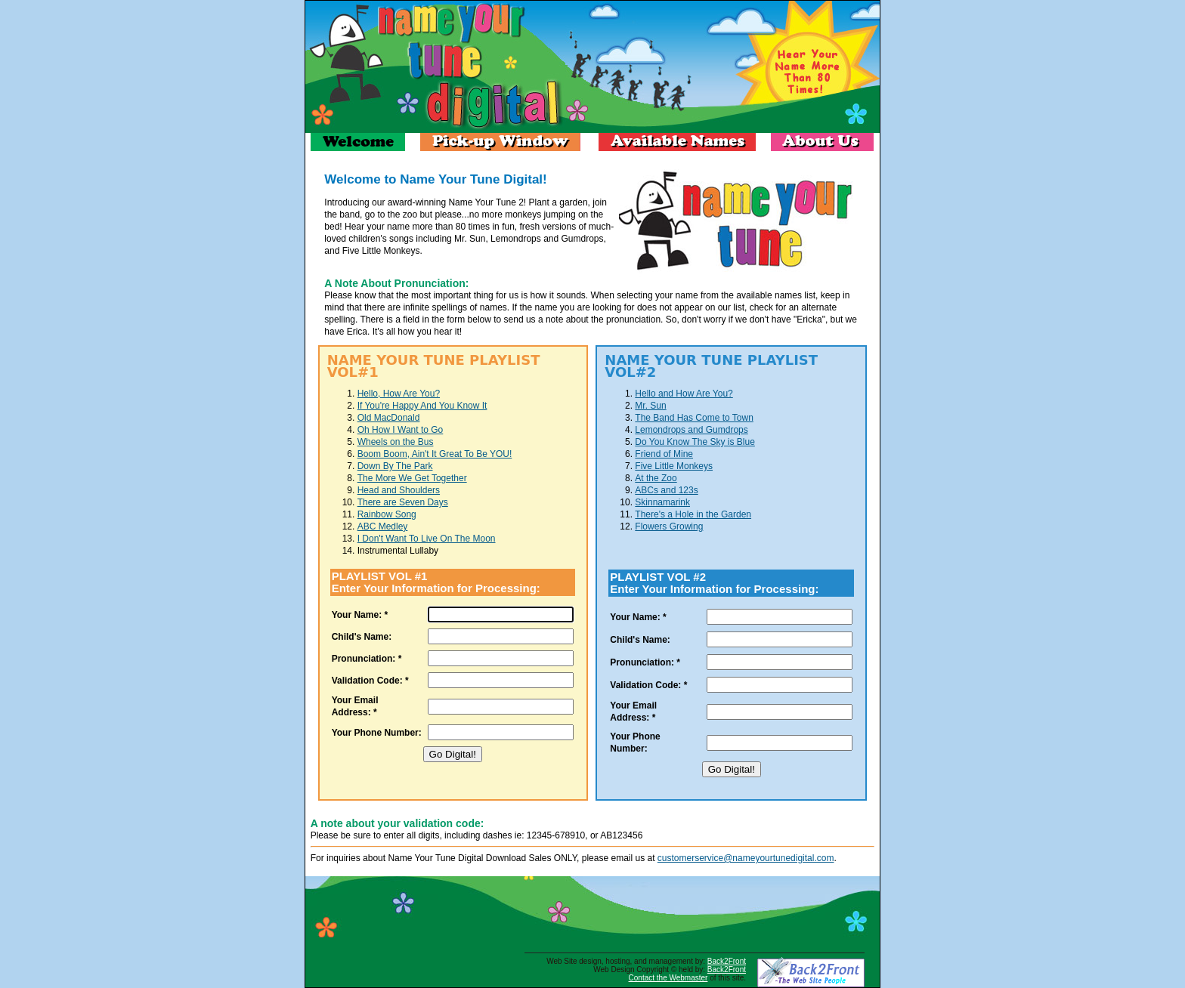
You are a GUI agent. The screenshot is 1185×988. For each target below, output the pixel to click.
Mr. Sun (650, 405)
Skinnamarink (662, 502)
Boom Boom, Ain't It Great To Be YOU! (434, 454)
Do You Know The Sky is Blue (695, 442)
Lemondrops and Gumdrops (691, 430)
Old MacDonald (388, 417)
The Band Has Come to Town (694, 417)
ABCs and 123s (666, 490)
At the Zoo (655, 478)
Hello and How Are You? (683, 393)
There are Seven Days (402, 502)
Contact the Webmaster (668, 978)
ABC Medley (382, 526)
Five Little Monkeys (674, 466)
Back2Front (726, 961)
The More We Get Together (412, 478)
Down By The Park (395, 466)
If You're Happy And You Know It (422, 405)
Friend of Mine (664, 454)
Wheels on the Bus (395, 442)
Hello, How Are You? (398, 393)
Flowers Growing (669, 526)
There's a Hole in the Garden (693, 514)
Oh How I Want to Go (400, 430)
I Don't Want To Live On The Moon (426, 538)
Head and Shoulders (398, 490)
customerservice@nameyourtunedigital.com (745, 858)
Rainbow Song (386, 514)
